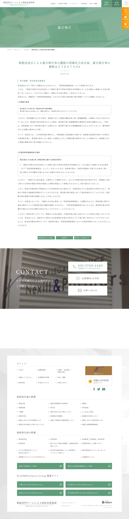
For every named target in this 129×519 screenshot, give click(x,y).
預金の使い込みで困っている (60, 412)
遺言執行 (26, 49)
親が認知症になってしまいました (94, 450)
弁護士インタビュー (26, 377)
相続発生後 (116, 3)
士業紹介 (53, 3)
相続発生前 (106, 3)
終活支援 (53, 439)
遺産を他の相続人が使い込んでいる (31, 424)
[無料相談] (125, 18)
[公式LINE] (125, 25)
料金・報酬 (93, 3)
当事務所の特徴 (43, 377)
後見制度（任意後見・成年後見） (94, 439)
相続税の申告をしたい (90, 416)
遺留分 (84, 403)
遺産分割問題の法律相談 (59, 403)
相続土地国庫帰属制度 (90, 424)
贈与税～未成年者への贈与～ (83, 238)
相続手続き (23, 416)
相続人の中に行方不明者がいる (30, 420)
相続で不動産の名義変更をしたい (62, 420)
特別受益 (85, 407)
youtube (103, 389)
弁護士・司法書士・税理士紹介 (65, 371)
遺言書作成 (23, 439)
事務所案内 (42, 370)
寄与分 (52, 407)
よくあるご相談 (87, 412)
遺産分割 (22, 403)
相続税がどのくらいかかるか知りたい (32, 457)
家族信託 (22, 443)
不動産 (21, 412)
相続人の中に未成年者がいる (92, 420)
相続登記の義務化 (56, 416)
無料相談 (84, 3)
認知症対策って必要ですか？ (92, 443)
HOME (9, 49)
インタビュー (74, 3)
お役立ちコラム (18, 49)
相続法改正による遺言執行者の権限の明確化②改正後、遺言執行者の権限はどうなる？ (47, 238)
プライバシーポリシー (67, 503)
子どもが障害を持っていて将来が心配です (28, 451)
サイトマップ (65, 506)
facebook (93, 389)
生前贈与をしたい (88, 457)
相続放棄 (22, 407)
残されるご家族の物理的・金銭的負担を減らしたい (64, 444)
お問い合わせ (62, 383)
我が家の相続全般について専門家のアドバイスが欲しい (63, 451)
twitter (98, 389)
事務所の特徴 (63, 3)
